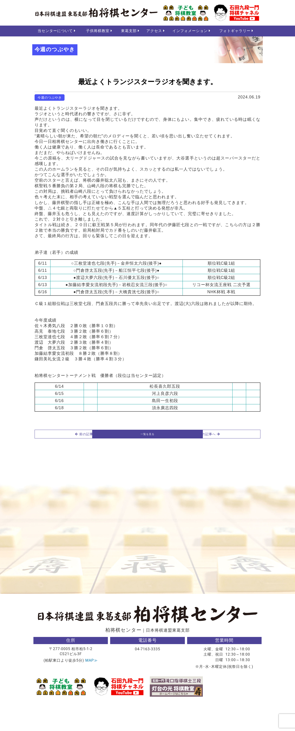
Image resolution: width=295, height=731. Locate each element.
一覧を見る (147, 462)
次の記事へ (237, 462)
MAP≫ (91, 690)
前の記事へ (57, 462)
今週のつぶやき (50, 98)
